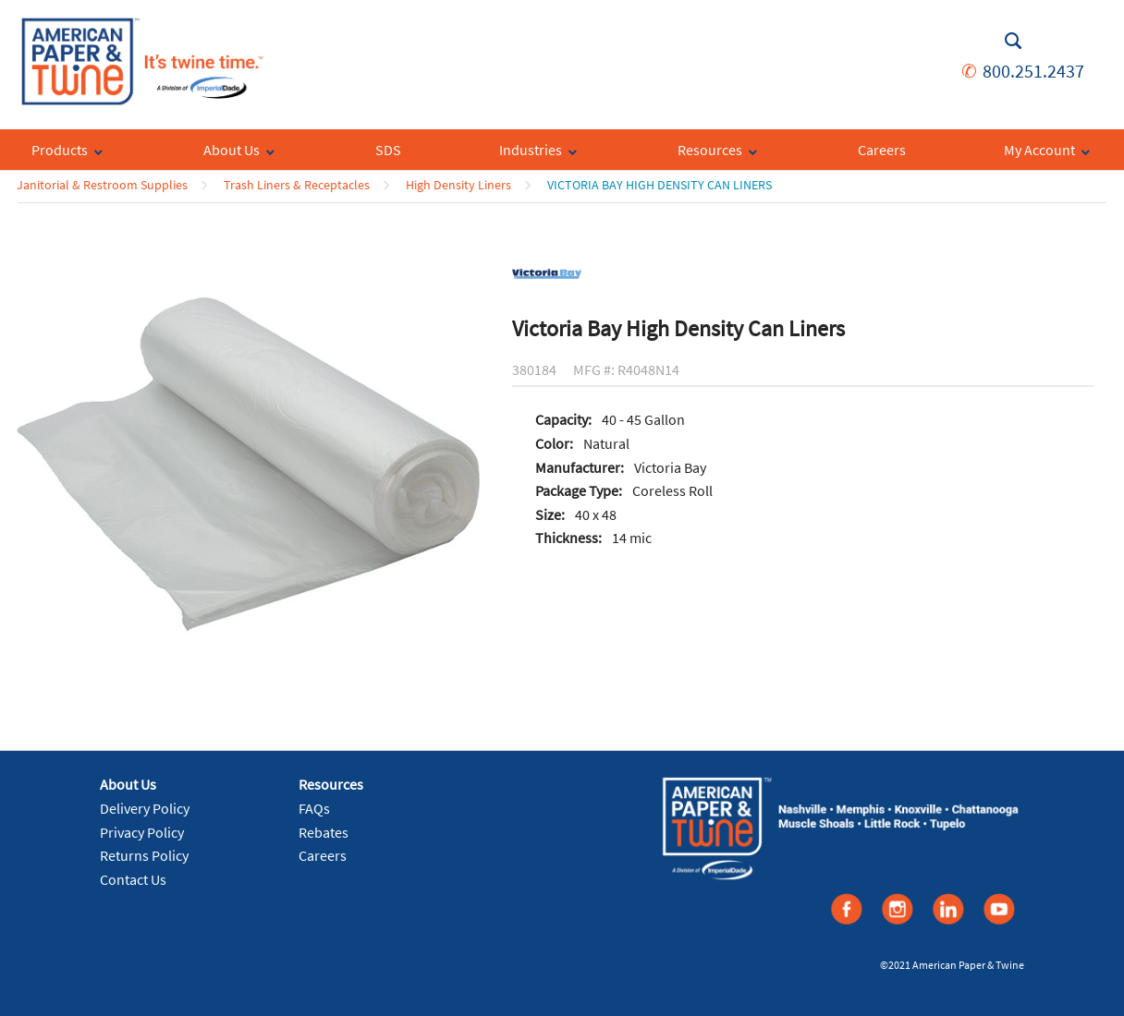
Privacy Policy (142, 832)
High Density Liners (458, 184)
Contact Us (133, 879)
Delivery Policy (144, 808)
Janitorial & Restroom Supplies (102, 184)
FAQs (314, 808)
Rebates (323, 832)
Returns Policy (144, 855)
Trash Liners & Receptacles (297, 184)
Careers (323, 855)
